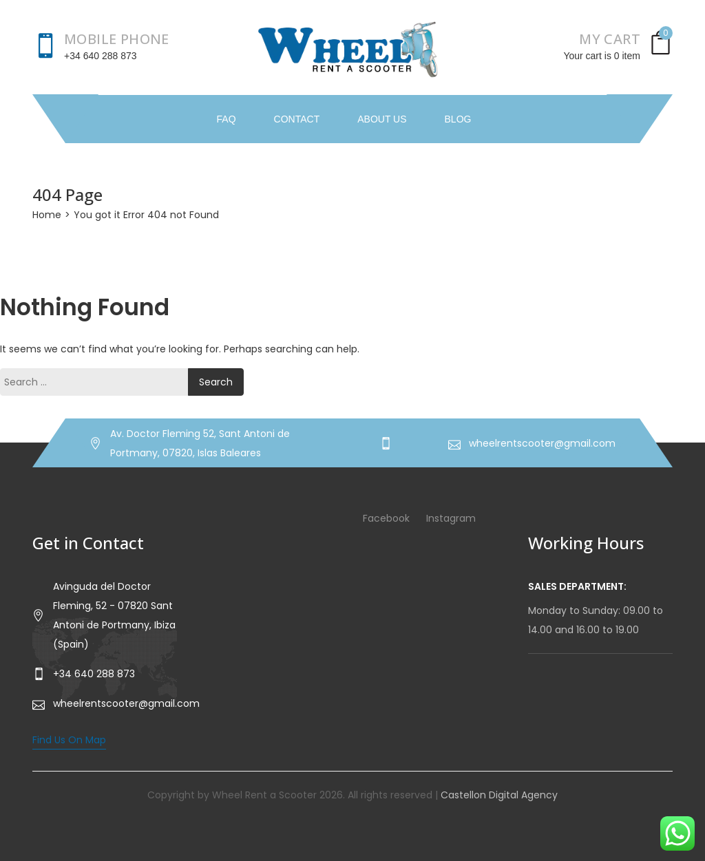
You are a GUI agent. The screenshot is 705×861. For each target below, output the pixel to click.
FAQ (226, 119)
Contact (297, 119)
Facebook (386, 518)
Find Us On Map (69, 740)
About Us (381, 119)
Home (46, 215)
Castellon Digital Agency (499, 795)
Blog (458, 119)
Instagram (451, 518)
